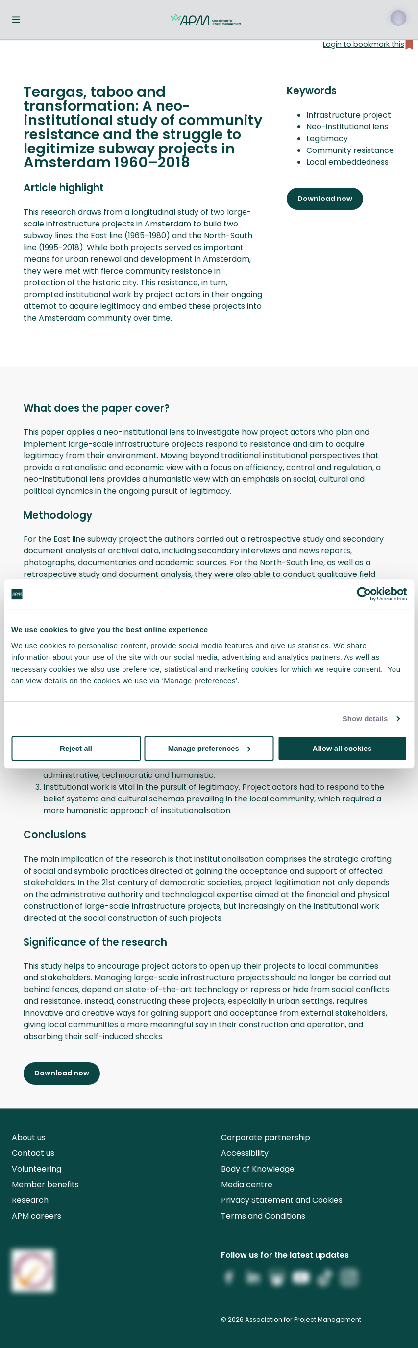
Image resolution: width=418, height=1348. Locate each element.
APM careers (36, 1216)
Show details (365, 718)
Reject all (76, 748)
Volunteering (36, 1168)
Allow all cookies (342, 748)
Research (30, 1200)
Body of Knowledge (258, 1168)
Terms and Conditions (263, 1216)
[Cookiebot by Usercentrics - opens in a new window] (364, 594)
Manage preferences (209, 748)
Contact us (33, 1153)
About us (29, 1137)
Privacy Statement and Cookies (282, 1200)
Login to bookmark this (368, 44)
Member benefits (45, 1184)
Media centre (246, 1184)
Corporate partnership (265, 1137)
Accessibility (245, 1153)
